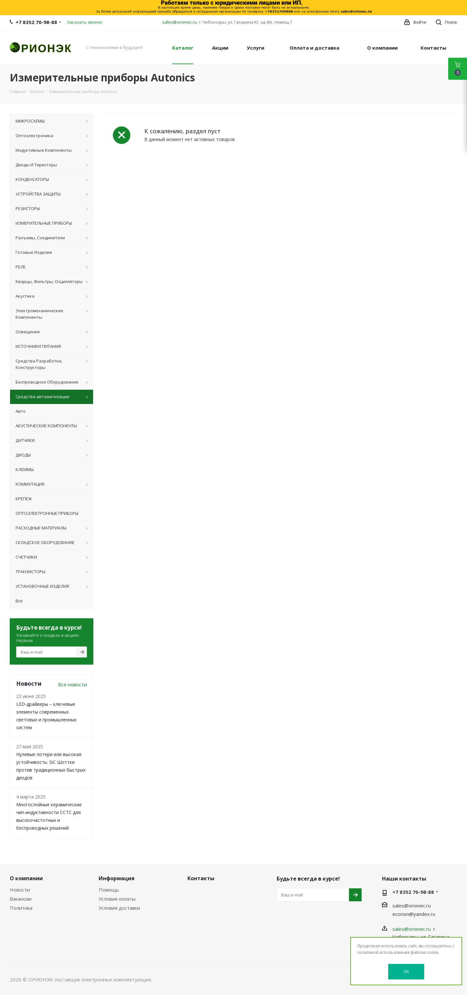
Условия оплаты (117, 898)
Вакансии (20, 898)
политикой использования (383, 952)
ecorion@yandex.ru (413, 914)
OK (406, 971)
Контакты (200, 878)
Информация (117, 878)
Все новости (72, 684)
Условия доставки (119, 908)
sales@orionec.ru (179, 22)
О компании (26, 878)
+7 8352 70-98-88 (36, 22)
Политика (21, 908)
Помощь (109, 889)
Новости (20, 889)
